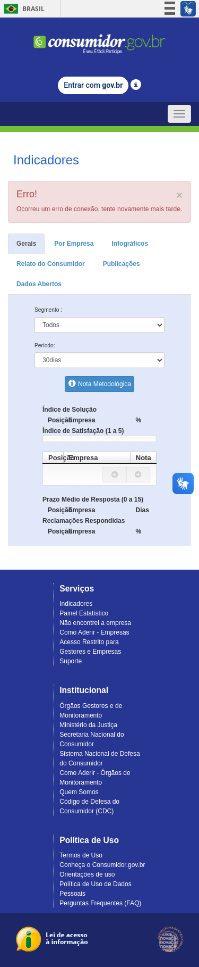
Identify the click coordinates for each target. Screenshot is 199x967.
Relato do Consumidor (50, 264)
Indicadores (75, 603)
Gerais (26, 243)
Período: (44, 345)
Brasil (22, 8)
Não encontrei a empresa (95, 623)
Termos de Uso (80, 855)
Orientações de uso (87, 874)
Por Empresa (73, 243)
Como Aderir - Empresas (94, 632)
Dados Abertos (39, 284)
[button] (114, 474)
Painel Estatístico (83, 613)
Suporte (70, 661)
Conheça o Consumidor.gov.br (102, 865)
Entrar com (93, 85)
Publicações (121, 264)
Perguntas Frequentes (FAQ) (100, 903)
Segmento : (48, 310)
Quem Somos (78, 792)
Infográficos (129, 243)
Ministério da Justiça (88, 725)
